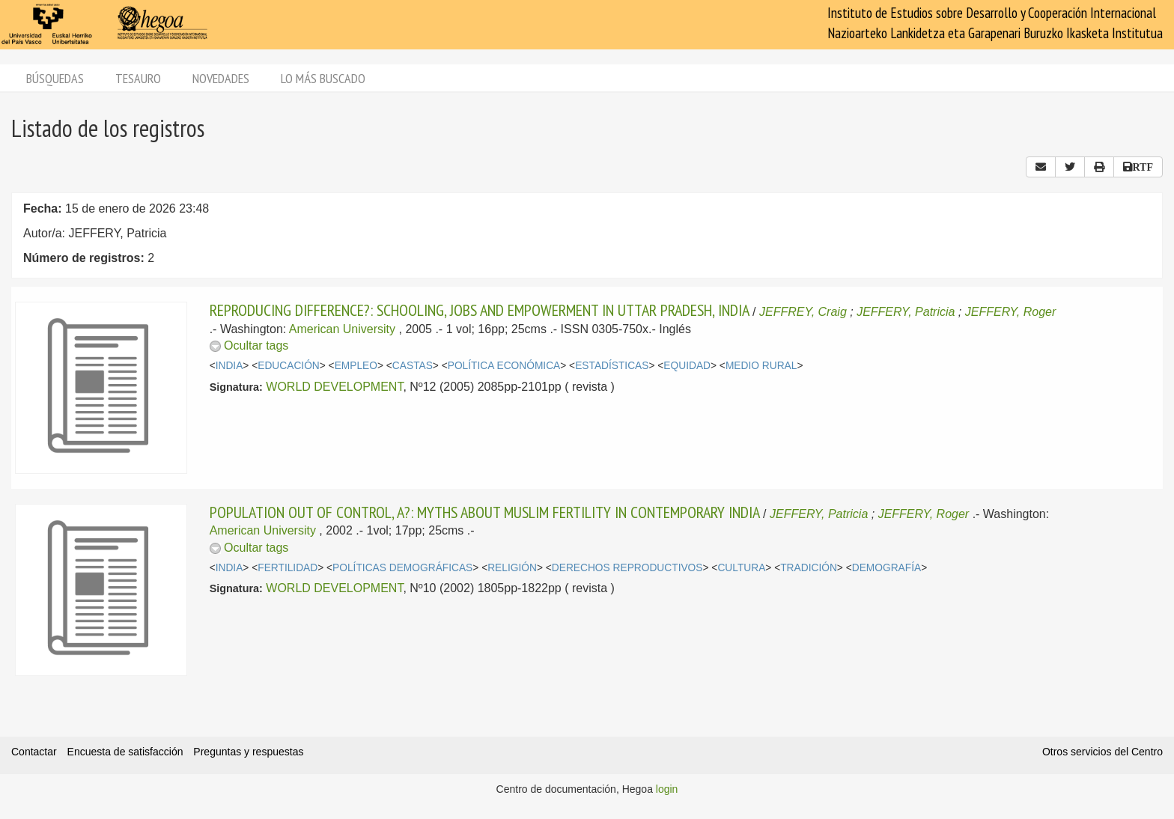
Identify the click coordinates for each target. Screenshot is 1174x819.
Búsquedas (55, 78)
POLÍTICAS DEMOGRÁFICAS (402, 567)
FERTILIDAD (287, 567)
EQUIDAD (687, 365)
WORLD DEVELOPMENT (334, 386)
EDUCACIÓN (289, 365)
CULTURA (741, 567)
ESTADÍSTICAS (611, 365)
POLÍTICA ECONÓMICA (504, 365)
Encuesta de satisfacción (125, 752)
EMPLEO (356, 365)
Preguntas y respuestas (248, 752)
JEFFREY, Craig (803, 311)
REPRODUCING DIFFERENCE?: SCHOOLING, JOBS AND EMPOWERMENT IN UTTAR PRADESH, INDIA (479, 309)
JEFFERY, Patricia (906, 311)
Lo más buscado (323, 78)
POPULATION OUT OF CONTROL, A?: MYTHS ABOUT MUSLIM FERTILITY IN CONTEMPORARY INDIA (485, 512)
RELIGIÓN (512, 567)
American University (342, 329)
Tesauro (138, 78)
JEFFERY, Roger (1010, 311)
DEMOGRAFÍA (886, 567)
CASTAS (412, 365)
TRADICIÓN (808, 567)
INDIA (229, 365)
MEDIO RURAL (761, 365)
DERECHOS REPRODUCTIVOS (627, 567)
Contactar (34, 752)
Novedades (220, 78)
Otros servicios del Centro (1102, 752)
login (667, 789)
